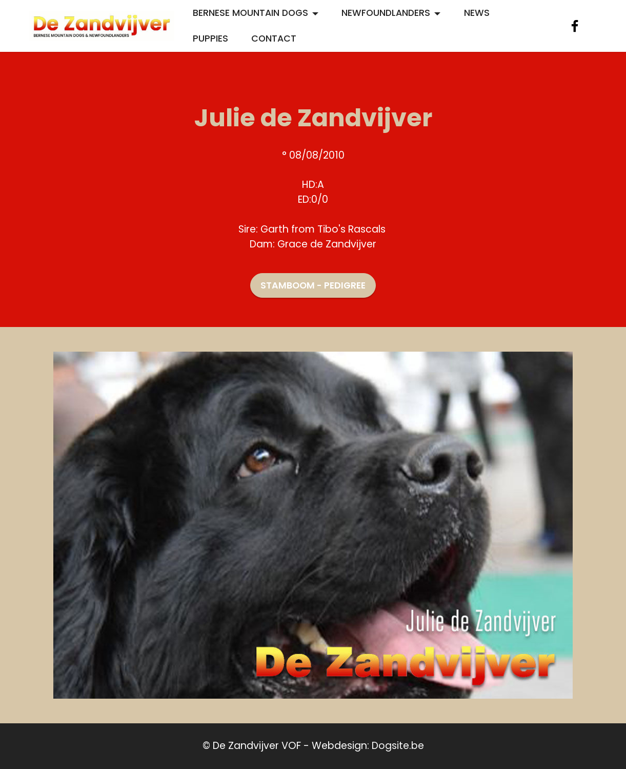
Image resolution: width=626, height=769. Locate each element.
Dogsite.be (398, 746)
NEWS (477, 13)
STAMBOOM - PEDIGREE (313, 285)
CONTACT (273, 38)
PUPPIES (210, 38)
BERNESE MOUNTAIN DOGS (250, 13)
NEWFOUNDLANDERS (385, 13)
